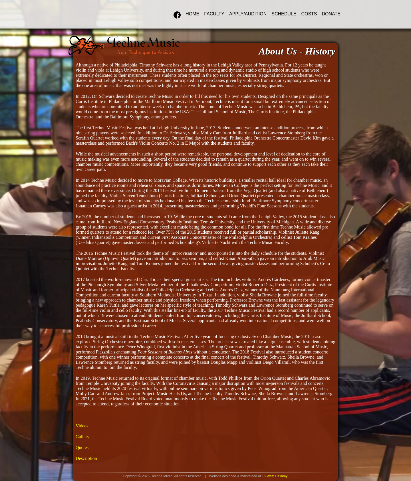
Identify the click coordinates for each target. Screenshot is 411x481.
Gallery (82, 436)
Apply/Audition (248, 13)
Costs (309, 13)
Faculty (214, 13)
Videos (82, 425)
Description (86, 458)
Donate (331, 13)
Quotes (82, 447)
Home (192, 13)
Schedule (283, 13)
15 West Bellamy (274, 476)
